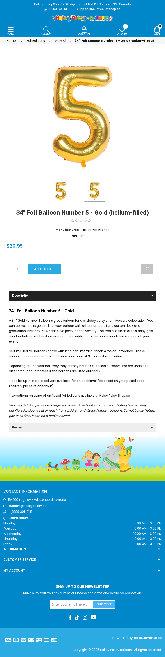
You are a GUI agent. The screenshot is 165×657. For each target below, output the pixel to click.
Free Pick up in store (24, 381)
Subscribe (104, 604)
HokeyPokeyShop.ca (114, 395)
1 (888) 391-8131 (20, 512)
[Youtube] (93, 617)
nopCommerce (148, 637)
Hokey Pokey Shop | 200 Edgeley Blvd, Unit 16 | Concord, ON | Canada (82, 4)
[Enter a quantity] (17, 269)
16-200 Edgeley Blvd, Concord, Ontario (37, 499)
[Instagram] (85, 617)
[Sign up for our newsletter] (71, 604)
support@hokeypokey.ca (27, 506)
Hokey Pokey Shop (96, 230)
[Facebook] (70, 617)
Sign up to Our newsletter (83, 586)
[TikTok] (77, 617)
